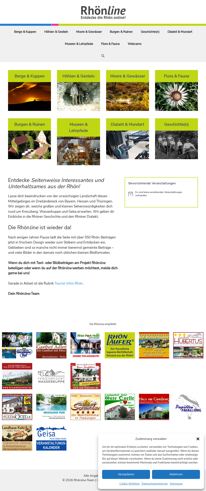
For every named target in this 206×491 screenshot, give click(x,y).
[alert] (161, 194)
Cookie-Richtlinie (129, 484)
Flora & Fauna (110, 44)
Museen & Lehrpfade (79, 44)
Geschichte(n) (150, 32)
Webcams (134, 44)
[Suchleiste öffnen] (103, 56)
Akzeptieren (126, 474)
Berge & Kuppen (25, 32)
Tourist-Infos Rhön (69, 283)
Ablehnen (176, 474)
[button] (198, 439)
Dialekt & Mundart (180, 32)
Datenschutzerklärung (155, 484)
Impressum (176, 484)
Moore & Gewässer (89, 32)
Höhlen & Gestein (56, 32)
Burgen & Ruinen (121, 32)
